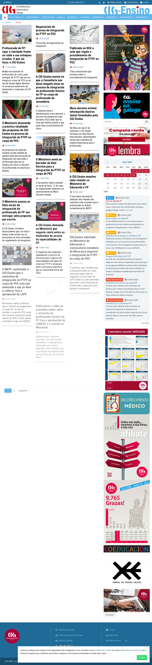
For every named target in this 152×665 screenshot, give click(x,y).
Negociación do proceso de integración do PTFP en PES (50, 30)
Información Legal (64, 630)
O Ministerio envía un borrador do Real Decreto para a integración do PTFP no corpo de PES (50, 165)
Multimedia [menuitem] (140, 17)
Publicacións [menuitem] (125, 17)
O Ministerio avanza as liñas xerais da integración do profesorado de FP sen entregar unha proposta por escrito (16, 208)
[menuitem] (5, 17)
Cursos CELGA (114, 201)
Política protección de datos (69, 635)
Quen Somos (131, 2)
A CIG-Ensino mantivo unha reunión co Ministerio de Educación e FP (83, 180)
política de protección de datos (133, 650)
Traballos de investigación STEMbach (123, 236)
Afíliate (7, 2)
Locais (144, 2)
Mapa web (112, 635)
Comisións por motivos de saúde (121, 283)
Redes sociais (114, 2)
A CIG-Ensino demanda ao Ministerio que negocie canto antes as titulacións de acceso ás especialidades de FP (50, 230)
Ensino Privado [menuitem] (48, 17)
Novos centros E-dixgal (117, 218)
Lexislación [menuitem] (96, 17)
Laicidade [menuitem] (85, 17)
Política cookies (63, 640)
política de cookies (103, 650)
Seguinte (23, 390)
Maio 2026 (127, 162)
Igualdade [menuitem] (72, 17)
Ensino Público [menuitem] (15, 17)
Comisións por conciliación (119, 303)
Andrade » (110, 615)
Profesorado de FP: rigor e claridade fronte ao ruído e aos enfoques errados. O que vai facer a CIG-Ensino (16, 55)
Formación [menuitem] (110, 17)
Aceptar (142, 658)
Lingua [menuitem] (60, 17)
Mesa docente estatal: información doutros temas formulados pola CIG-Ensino (84, 113)
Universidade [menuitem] (31, 17)
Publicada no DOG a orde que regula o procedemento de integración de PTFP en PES (84, 55)
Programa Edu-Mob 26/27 (118, 256)
